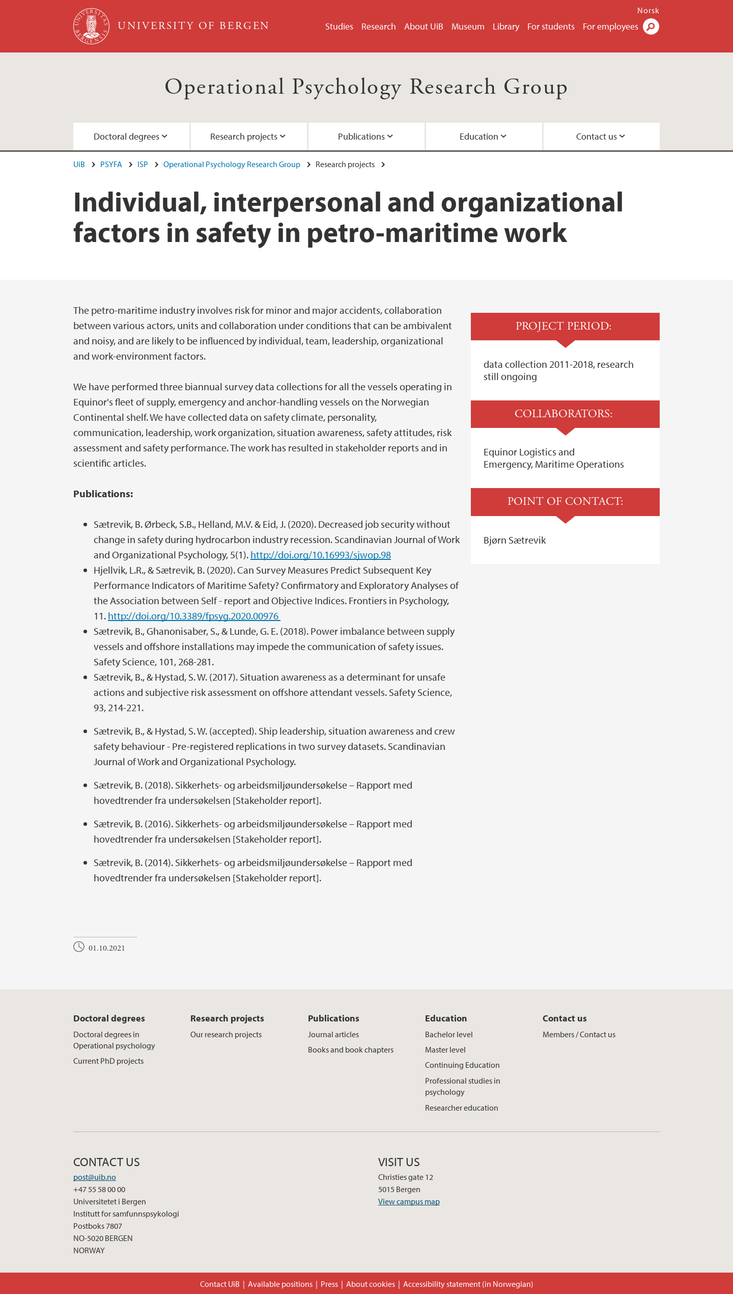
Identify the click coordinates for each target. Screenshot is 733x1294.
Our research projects (226, 1034)
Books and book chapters (350, 1049)
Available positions (280, 1284)
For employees (610, 26)
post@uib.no (94, 1177)
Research (378, 26)
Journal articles (333, 1034)
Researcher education (461, 1107)
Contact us (596, 136)
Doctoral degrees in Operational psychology (114, 1039)
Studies (339, 26)
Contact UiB (220, 1284)
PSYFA (111, 164)
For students (551, 26)
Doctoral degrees (126, 136)
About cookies (370, 1284)
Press (329, 1284)
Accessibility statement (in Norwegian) (468, 1284)
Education (479, 136)
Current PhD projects (108, 1061)
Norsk (648, 10)
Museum (468, 26)
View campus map (409, 1201)
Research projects (243, 136)
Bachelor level (449, 1034)
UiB (79, 164)
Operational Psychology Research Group (366, 87)
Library (506, 26)
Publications (361, 136)
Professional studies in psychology (462, 1086)
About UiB (423, 26)
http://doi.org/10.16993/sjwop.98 (320, 554)
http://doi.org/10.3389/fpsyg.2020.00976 (194, 615)
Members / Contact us (579, 1034)
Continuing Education (462, 1065)
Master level (445, 1049)
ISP (142, 164)
